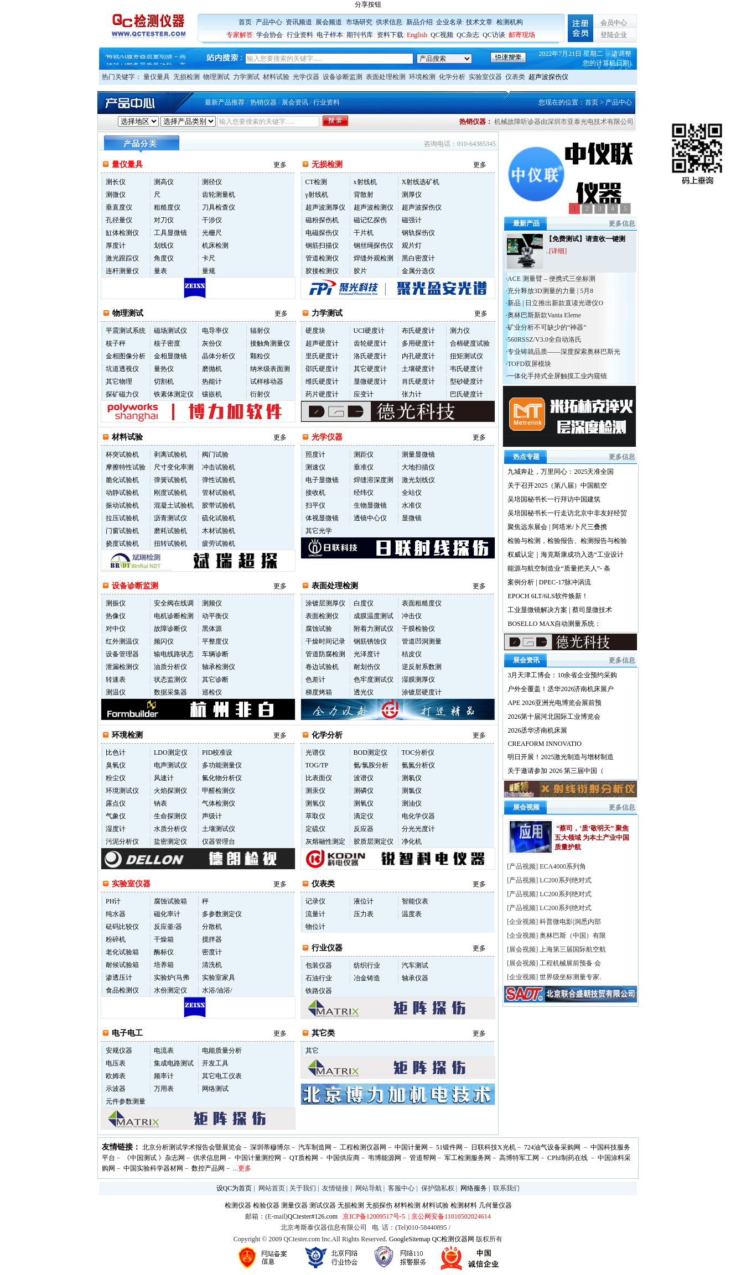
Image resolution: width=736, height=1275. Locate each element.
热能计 (212, 381)
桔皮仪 (412, 654)
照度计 (315, 454)
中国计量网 (411, 1147)
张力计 (412, 394)
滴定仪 (364, 816)
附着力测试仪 (373, 629)
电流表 (164, 1050)
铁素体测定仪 (174, 394)
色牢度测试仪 (373, 679)
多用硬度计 (418, 343)
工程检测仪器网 (363, 1147)
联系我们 (506, 1188)
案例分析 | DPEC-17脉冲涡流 (549, 582)
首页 (245, 22)
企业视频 (522, 922)
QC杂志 (468, 35)
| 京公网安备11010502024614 (449, 1216)
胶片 (360, 271)
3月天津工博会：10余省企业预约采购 (562, 675)
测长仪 (116, 182)
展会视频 (522, 949)
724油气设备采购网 (553, 1147)
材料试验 (276, 77)
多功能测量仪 (222, 765)
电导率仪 (215, 331)
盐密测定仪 (170, 841)
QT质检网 (303, 1158)
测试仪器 (322, 1205)
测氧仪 (364, 803)
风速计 (164, 778)
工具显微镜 (170, 233)
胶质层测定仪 (373, 841)
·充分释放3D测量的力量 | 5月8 (549, 291)
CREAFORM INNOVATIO (544, 744)
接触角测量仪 (270, 343)
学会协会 (269, 35)
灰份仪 (212, 343)
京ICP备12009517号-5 (374, 1216)
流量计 (315, 914)
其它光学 (318, 531)
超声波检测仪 (373, 207)
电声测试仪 (170, 765)
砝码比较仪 (122, 927)
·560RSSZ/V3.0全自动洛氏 (544, 339)
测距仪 (364, 454)
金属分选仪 (418, 271)
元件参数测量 (126, 1101)
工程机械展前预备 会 (570, 963)
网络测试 (215, 1089)
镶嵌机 (212, 394)
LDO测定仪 (171, 752)
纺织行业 (367, 965)
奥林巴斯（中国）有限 (573, 935)
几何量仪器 (495, 1205)
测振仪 (116, 603)
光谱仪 (315, 752)
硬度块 (315, 331)
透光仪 (364, 692)
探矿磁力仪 (122, 394)
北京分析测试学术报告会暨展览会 (192, 1147)
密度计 (212, 952)
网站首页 (271, 1188)
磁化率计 (167, 914)
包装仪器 (318, 965)
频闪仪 (164, 641)
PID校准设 (217, 752)
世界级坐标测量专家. (570, 977)
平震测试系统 (126, 331)
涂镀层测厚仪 (325, 603)
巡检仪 (212, 692)
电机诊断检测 (174, 616)
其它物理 (119, 381)
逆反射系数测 (422, 667)
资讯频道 (299, 22)
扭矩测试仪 (466, 356)
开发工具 (215, 1063)
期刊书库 (359, 35)
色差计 (315, 679)
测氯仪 (412, 791)
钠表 (160, 803)
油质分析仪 (170, 667)
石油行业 (318, 978)
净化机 (412, 841)
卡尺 (208, 258)
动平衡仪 (215, 616)
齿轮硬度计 (370, 343)
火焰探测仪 (170, 791)
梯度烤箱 (318, 692)
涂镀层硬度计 (422, 692)
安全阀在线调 (174, 603)
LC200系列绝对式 (565, 880)
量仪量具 (156, 77)
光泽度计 (367, 654)
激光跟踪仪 (122, 258)
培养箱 (164, 965)
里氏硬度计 (322, 356)
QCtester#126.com (313, 1216)
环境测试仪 (122, 791)
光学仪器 (306, 77)
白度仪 (364, 603)
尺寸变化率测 (174, 467)
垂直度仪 (119, 207)
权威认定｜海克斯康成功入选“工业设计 (565, 554)
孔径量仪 (119, 220)
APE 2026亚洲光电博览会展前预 (554, 703)
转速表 (116, 679)
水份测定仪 (170, 990)
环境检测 (422, 77)
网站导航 (368, 1188)
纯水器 (116, 914)
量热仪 (164, 369)
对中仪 (116, 629)
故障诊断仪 (170, 629)
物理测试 (216, 77)
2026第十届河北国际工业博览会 (553, 716)
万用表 (164, 1089)
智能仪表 (415, 901)
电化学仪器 (418, 816)
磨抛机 (212, 369)
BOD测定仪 (370, 752)
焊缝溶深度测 (373, 480)
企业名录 (449, 22)
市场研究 (359, 22)
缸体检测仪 (122, 233)
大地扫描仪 (418, 467)
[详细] (558, 251)
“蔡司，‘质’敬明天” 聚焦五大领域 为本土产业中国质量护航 (591, 837)
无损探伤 (379, 1205)
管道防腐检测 (325, 654)
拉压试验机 (122, 518)
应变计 (364, 394)
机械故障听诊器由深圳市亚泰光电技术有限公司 (564, 122)
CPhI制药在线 (568, 1158)
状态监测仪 (170, 679)
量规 (208, 271)
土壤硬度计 (418, 369)
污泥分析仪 (122, 841)
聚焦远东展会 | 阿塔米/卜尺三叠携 (557, 527)
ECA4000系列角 (563, 866)
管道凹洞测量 (422, 641)
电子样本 (330, 35)
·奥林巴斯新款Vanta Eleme (543, 315)
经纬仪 (364, 493)
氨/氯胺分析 (371, 765)
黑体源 (212, 629)
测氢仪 (315, 803)
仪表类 (515, 77)
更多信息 (622, 223)
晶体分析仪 (218, 356)
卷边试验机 (322, 667)
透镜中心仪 (370, 518)
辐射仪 (260, 331)
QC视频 (442, 35)
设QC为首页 (234, 1188)
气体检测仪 (218, 803)
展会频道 (328, 22)
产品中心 (269, 22)
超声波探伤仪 (548, 77)
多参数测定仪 (222, 914)
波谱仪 (364, 778)
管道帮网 (423, 1158)
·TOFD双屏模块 (528, 364)
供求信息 (389, 22)
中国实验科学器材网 (153, 1168)
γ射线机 (316, 194)
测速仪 (315, 467)
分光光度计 (418, 829)
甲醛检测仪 (218, 791)
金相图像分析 (126, 356)
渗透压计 (119, 977)
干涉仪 (212, 220)
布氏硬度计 (418, 331)
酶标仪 (164, 952)
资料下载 (390, 35)
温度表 (412, 914)
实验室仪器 (485, 77)
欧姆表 (116, 1076)
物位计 (315, 927)
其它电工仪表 (222, 1076)
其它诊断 (215, 679)
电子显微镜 (322, 480)
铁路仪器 (318, 991)
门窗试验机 (122, 531)
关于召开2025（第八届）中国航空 (557, 485)
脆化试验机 (122, 480)
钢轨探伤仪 (418, 233)
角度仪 (164, 258)
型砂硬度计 (466, 381)
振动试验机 (122, 505)
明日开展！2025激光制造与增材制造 (560, 757)
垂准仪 (364, 467)
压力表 (364, 914)
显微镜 (412, 518)
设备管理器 (122, 654)
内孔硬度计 (418, 356)
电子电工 (127, 1033)
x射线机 (365, 182)
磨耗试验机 (170, 531)
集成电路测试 (174, 1063)
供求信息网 (209, 1158)
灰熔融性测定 (325, 841)
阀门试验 (215, 454)
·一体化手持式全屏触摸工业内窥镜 (556, 376)
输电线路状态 (174, 654)
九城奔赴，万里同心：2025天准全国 (560, 471)
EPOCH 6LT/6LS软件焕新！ (547, 596)
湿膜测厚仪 (418, 679)
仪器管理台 (218, 841)
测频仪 (212, 603)
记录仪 (315, 901)
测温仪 (116, 692)
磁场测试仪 (170, 331)
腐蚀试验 (318, 629)
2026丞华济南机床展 (537, 730)
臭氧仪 (116, 765)
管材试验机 (218, 493)
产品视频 (522, 866)
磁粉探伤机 (322, 220)
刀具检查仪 (218, 207)
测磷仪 (364, 791)
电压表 (116, 1063)
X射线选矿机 (421, 182)
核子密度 (167, 343)
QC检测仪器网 (453, 1239)
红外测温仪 (122, 641)
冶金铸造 (367, 978)
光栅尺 (212, 233)
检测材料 (463, 1205)
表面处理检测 (386, 77)
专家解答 (239, 35)
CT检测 (316, 182)
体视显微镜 (322, 518)
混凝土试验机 (174, 505)
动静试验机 (122, 493)
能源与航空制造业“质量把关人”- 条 (558, 568)
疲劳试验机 (218, 543)
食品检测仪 (122, 990)
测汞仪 (315, 791)
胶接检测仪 (322, 271)
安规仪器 (119, 1050)
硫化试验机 (218, 518)
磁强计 (412, 220)
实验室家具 (218, 977)
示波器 (116, 1089)
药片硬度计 (322, 394)
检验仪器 (266, 1205)
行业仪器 (327, 948)
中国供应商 (343, 1158)
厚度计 (116, 245)
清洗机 (212, 965)
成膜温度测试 (373, 616)
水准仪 (412, 505)
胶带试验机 (218, 505)
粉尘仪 (116, 778)
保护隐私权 (437, 1188)
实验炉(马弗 (171, 977)
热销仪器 (263, 102)
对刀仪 (164, 220)
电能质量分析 (222, 1050)
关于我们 (302, 1188)
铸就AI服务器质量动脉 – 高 (146, 60)
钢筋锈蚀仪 (370, 641)
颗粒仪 (260, 356)
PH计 (113, 901)
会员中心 (613, 23)
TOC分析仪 (418, 752)
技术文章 (479, 22)
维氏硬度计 (322, 381)
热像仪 (116, 616)
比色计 (116, 752)
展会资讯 (295, 102)
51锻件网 (449, 1147)
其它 (312, 1050)
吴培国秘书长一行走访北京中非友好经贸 (567, 513)
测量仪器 (294, 1205)
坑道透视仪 (122, 369)
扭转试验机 (170, 543)
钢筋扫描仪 (322, 245)
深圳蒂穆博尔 (270, 1147)
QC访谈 (494, 35)
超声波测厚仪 (325, 207)
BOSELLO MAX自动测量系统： (554, 624)
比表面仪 (318, 778)
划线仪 (164, 245)
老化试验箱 (122, 952)
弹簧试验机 (170, 480)
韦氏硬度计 (466, 369)
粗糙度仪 (167, 207)
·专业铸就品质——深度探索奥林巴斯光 (563, 352)
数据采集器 (170, 692)
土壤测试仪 (218, 829)
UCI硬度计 (369, 331)
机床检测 (215, 245)
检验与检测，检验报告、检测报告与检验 (567, 541)
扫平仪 (315, 505)
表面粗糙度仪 (422, 603)
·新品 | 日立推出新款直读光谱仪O (554, 303)
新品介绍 (419, 22)
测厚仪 (412, 194)
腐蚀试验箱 (170, 901)
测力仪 (460, 331)
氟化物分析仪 (222, 778)
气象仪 (116, 816)
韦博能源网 (384, 1158)
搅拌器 (212, 939)
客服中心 (401, 1188)
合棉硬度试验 (470, 343)
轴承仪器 (415, 978)
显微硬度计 (370, 381)
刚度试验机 (170, 493)
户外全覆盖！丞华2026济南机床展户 (560, 689)
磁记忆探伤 (370, 220)
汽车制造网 (314, 1147)
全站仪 (412, 493)
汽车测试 (415, 965)
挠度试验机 (122, 543)
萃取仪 (315, 816)
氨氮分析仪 (418, 765)
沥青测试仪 (170, 518)
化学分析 (452, 77)
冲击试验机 (218, 467)
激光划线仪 (418, 480)
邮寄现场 (522, 35)
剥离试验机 (170, 454)
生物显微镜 (370, 505)
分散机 (212, 927)
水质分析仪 (170, 829)
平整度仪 (215, 641)
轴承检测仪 (218, 667)
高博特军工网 (519, 1158)
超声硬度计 (322, 343)
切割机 (164, 381)
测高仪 (164, 182)
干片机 (364, 233)
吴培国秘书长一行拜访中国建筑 (553, 499)
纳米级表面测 (270, 369)
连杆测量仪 (122, 271)
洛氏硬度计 (370, 356)
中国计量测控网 (258, 1158)
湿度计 (116, 829)
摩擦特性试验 (126, 467)
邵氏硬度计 (322, 369)
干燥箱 (164, 939)
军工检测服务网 (467, 1158)
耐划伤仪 (367, 667)
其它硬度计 (370, 369)
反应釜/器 (168, 927)
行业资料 (300, 35)
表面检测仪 (322, 616)
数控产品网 (208, 1168)
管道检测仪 (322, 258)
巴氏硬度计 (466, 394)
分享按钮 (368, 4)
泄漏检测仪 (122, 667)
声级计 (212, 816)
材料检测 (407, 1205)
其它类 (323, 1033)
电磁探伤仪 (322, 233)
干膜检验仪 (418, 629)
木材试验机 (218, 531)
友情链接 (335, 1188)
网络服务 (473, 1188)
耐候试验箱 (122, 965)
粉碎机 (116, 939)
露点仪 (116, 803)
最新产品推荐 (225, 102)
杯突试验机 (122, 454)
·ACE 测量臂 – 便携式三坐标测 (550, 279)
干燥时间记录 (325, 641)
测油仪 (412, 803)
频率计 (164, 1076)
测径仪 (212, 182)
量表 (160, 271)
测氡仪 (412, 778)
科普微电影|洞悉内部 (570, 922)
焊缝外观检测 (373, 258)
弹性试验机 (218, 480)
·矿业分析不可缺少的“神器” (546, 327)
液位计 (364, 901)
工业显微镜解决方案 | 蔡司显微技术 (559, 610)
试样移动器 (266, 381)
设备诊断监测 (342, 77)
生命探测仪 (170, 816)
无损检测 (186, 77)
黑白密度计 (418, 258)
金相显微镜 (170, 356)
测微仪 (116, 194)
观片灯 (412, 245)
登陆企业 (613, 35)
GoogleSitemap (410, 1239)
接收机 (315, 493)
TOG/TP (317, 765)
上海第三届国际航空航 (573, 949)
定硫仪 (315, 829)
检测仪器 (238, 1205)
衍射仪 (260, 394)
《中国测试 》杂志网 (154, 1158)
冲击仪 (412, 616)
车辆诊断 (215, 654)
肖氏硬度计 (418, 381)
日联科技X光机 (493, 1147)
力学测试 (246, 77)
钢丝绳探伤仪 (373, 245)
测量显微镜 (418, 454)
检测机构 (509, 22)
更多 (280, 165)
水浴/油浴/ (217, 990)
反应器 (364, 829)
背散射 (364, 194)
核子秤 (116, 343)
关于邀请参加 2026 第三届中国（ (555, 771)
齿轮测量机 (218, 194)
